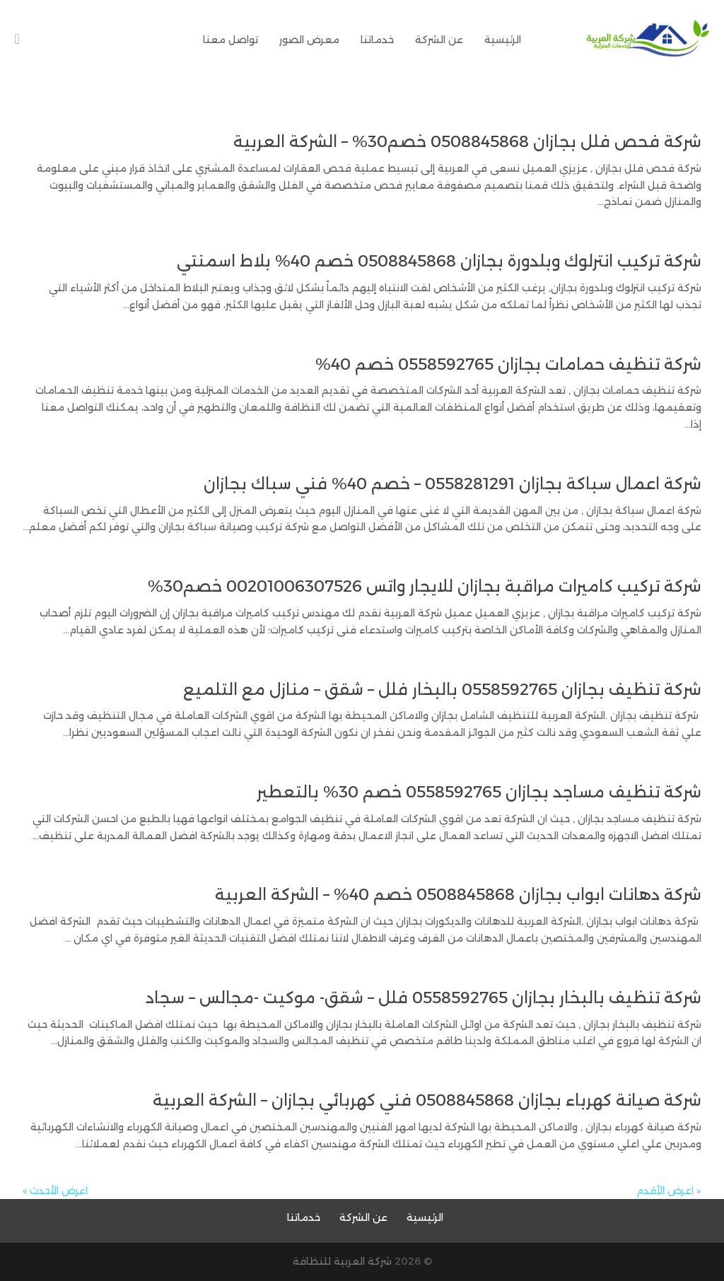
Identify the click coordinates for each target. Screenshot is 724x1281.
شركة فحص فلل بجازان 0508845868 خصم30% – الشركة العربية (467, 141)
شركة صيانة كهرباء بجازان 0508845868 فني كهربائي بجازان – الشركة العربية (427, 1100)
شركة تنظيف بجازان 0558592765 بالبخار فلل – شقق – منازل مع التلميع (442, 689)
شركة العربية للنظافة (342, 1261)
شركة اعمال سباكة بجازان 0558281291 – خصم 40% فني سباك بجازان (452, 483)
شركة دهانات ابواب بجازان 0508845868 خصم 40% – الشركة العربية (458, 894)
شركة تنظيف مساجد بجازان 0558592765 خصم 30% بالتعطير (479, 792)
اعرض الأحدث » (55, 1190)
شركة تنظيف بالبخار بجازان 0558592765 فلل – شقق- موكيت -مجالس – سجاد (423, 997)
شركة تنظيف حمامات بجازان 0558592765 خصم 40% (508, 364)
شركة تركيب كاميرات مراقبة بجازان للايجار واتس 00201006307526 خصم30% (424, 586)
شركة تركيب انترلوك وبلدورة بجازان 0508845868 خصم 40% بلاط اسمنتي (439, 261)
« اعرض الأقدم (668, 1190)
